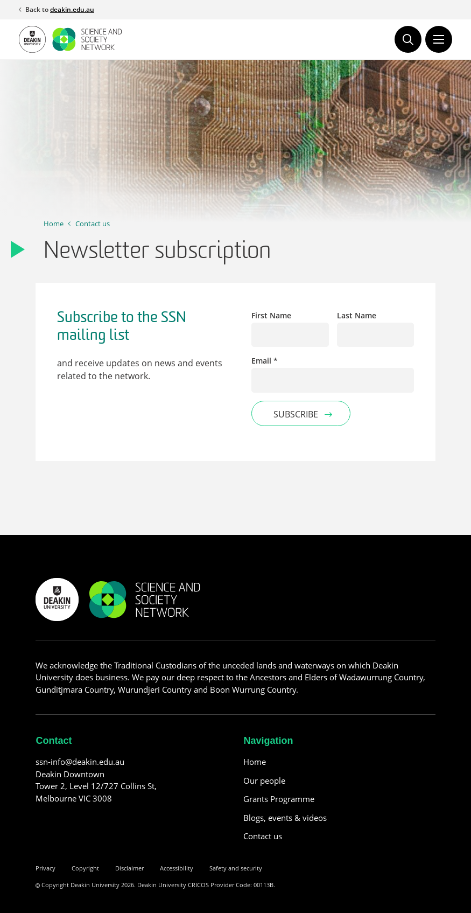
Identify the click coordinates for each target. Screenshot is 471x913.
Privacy (45, 868)
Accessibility (176, 868)
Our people (264, 780)
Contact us (92, 223)
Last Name (356, 315)
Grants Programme (278, 798)
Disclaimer (129, 868)
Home (54, 223)
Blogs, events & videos (285, 817)
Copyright (85, 868)
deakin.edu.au (72, 9)
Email (264, 361)
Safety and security (235, 868)
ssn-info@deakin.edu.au (80, 761)
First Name (271, 315)
